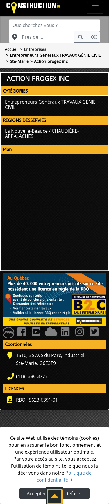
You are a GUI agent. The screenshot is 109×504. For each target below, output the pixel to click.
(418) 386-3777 (32, 376)
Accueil (12, 49)
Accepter (36, 493)
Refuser (73, 493)
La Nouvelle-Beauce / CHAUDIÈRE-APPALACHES (42, 133)
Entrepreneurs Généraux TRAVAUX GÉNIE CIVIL (55, 55)
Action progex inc (51, 61)
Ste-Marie (19, 61)
